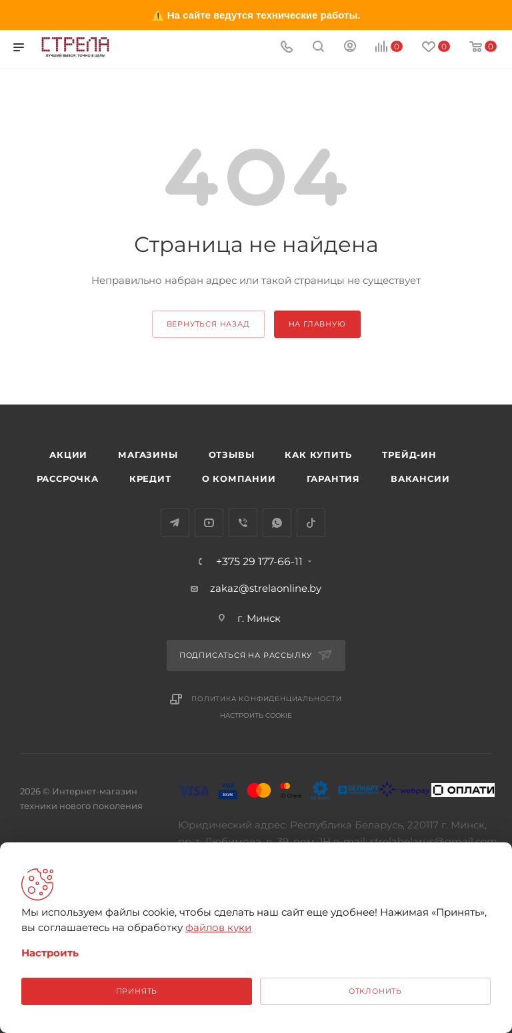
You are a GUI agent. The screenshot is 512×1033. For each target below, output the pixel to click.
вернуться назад (208, 324)
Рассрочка (68, 478)
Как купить (318, 454)
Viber (243, 523)
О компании (239, 478)
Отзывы (232, 454)
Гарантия (333, 478)
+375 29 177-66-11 (259, 561)
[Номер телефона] (287, 48)
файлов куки (218, 927)
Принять (137, 991)
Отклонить (375, 991)
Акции (68, 454)
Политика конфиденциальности (266, 698)
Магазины (147, 454)
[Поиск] (318, 48)
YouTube (209, 523)
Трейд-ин (409, 454)
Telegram (175, 523)
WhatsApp (277, 523)
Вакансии (420, 478)
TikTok (311, 523)
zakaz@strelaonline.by (265, 588)
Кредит (150, 478)
